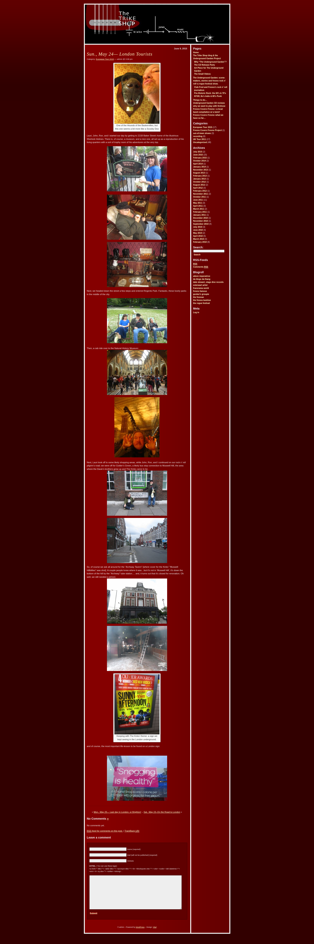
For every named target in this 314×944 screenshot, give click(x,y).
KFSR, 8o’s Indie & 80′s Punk (208, 96)
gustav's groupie (201, 294)
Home (196, 52)
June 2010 (198, 230)
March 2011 (198, 209)
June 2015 (198, 155)
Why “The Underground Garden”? (210, 62)
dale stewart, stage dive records (208, 282)
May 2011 (197, 203)
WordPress (140, 934)
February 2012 (200, 191)
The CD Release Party (204, 65)
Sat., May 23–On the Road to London (162, 812)
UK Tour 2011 (199, 139)
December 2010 (200, 218)
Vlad (154, 934)
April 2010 (198, 236)
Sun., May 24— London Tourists (119, 54)
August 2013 (199, 173)
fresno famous (200, 291)
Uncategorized (200, 142)
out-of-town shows (202, 133)
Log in (196, 312)
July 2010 (197, 227)
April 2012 (198, 188)
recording (197, 136)
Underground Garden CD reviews (209, 103)
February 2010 (200, 242)
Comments (200, 267)
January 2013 (199, 179)
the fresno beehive (202, 300)
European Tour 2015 (202, 127)
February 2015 (200, 158)
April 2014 (198, 164)
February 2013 (200, 176)
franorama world (201, 288)
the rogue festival (201, 303)
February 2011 (200, 212)
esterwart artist (200, 285)
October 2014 (199, 161)
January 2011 (199, 215)
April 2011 (198, 206)
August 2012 (199, 185)
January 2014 (199, 167)
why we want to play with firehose (209, 106)
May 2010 (197, 233)
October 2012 (199, 182)
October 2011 (199, 197)
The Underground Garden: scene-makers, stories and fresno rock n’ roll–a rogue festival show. (209, 81)
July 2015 (197, 152)
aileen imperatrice (201, 276)
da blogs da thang (201, 279)
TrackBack (131, 831)
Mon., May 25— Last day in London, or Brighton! (117, 812)
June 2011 (198, 200)
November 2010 (200, 221)
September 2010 (201, 224)
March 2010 (198, 239)
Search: (198, 247)
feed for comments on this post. (105, 831)
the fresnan (198, 297)
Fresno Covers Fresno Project (207, 130)
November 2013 (200, 170)
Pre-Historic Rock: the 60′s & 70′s (210, 93)
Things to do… (200, 100)
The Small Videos (202, 74)
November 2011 (200, 194)
